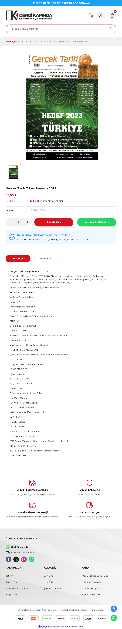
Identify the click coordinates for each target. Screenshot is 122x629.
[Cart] (112, 15)
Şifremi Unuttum (52, 588)
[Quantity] (18, 222)
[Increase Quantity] (27, 222)
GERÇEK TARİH (38, 210)
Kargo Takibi (12, 594)
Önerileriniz (46, 258)
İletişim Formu (13, 582)
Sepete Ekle (54, 222)
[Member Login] (100, 15)
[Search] (61, 29)
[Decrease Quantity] (9, 222)
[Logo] (29, 15)
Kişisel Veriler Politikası (93, 594)
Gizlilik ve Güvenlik (91, 582)
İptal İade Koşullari (91, 588)
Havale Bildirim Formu (17, 588)
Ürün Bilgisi (18, 258)
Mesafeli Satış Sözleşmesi (95, 576)
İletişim (9, 576)
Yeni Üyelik (49, 576)
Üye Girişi (48, 582)
